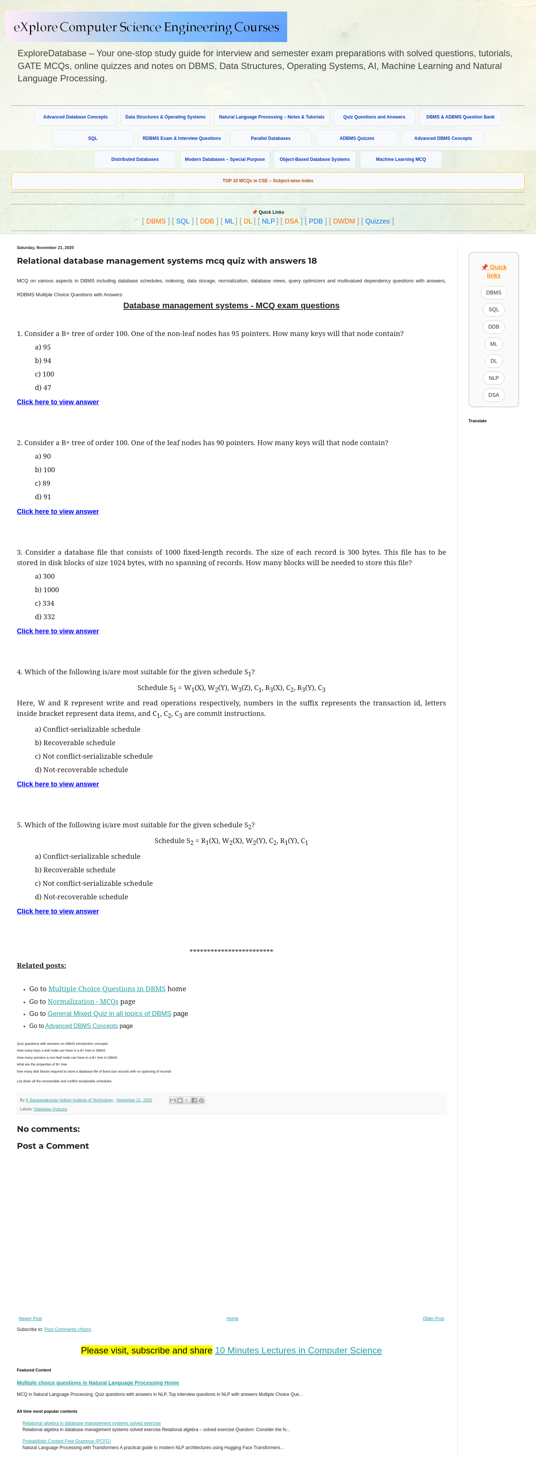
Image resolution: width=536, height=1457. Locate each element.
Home (232, 1318)
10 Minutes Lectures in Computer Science (298, 1350)
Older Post (433, 1318)
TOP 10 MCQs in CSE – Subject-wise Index (268, 180)
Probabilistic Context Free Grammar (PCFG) (66, 1441)
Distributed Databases (135, 159)
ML (229, 221)
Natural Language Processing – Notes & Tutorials (271, 117)
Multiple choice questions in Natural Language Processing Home (98, 1383)
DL (248, 221)
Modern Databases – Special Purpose (225, 159)
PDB (316, 221)
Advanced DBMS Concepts (443, 138)
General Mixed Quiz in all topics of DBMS (109, 1013)
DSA (291, 221)
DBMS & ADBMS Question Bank (461, 117)
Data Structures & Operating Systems (165, 117)
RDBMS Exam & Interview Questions (182, 138)
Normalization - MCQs (83, 1001)
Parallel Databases (270, 138)
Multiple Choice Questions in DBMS (107, 988)
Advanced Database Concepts (75, 117)
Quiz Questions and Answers (374, 117)
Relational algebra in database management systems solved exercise (91, 1423)
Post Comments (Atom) (67, 1329)
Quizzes (377, 221)
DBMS (156, 221)
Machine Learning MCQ (401, 159)
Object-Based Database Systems (315, 159)
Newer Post (30, 1318)
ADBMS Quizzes (357, 138)
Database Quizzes (50, 1109)
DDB (207, 221)
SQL (92, 138)
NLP (268, 221)
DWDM (344, 221)
